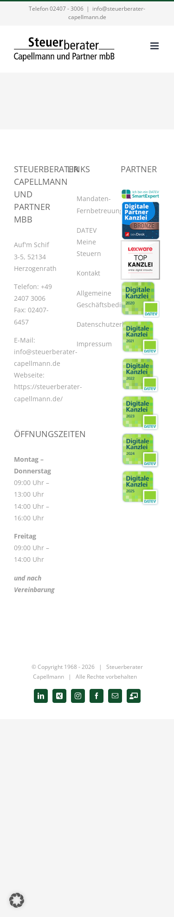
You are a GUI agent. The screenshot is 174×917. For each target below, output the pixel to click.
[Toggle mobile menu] (155, 46)
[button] (16, 900)
